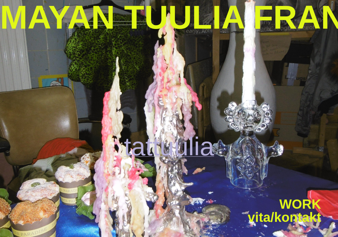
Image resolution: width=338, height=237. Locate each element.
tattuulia (169, 146)
